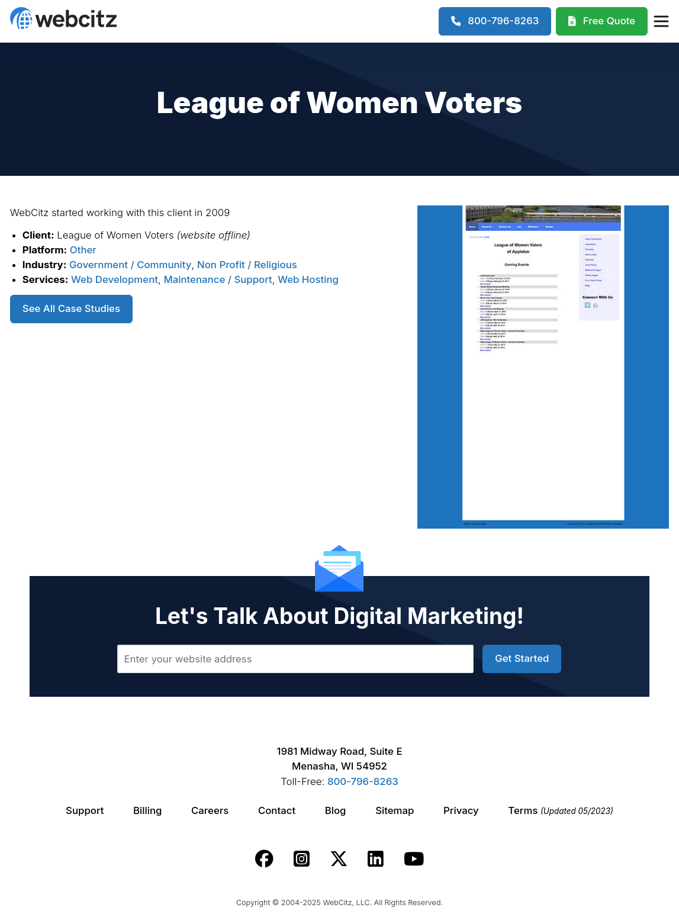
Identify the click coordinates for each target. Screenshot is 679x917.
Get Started (522, 658)
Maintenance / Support (217, 279)
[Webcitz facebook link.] (264, 859)
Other (83, 250)
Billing (147, 810)
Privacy (461, 810)
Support (85, 810)
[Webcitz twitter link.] (339, 859)
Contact (276, 810)
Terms (560, 810)
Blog (335, 810)
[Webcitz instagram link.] (302, 859)
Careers (210, 810)
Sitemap (394, 810)
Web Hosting (308, 279)
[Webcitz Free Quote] (602, 21)
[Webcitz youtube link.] (414, 859)
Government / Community (130, 265)
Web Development (114, 279)
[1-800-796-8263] (495, 21)
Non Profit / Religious (247, 265)
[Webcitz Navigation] (660, 21)
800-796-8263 (362, 781)
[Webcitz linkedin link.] (376, 859)
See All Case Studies (71, 308)
